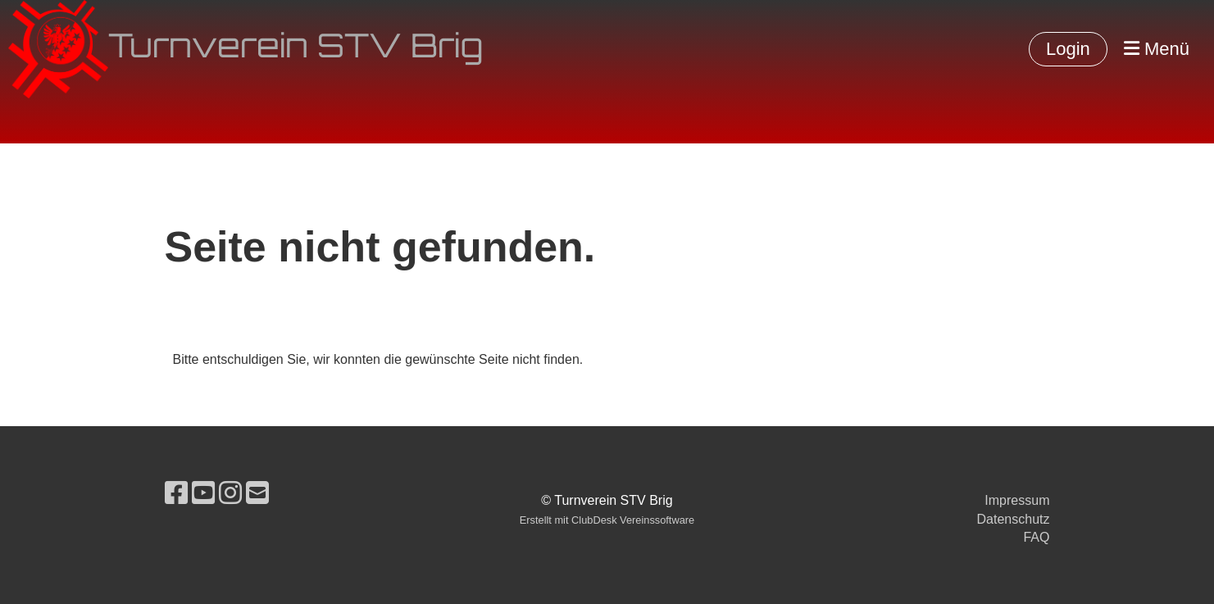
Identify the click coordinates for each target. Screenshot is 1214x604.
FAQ (1036, 537)
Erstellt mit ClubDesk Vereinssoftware (607, 520)
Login (1068, 49)
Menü (1156, 49)
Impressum (1016, 500)
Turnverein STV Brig (295, 49)
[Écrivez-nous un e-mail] (257, 493)
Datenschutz (1013, 519)
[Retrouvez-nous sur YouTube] (203, 493)
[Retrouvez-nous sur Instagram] (230, 493)
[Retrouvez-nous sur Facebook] (176, 493)
